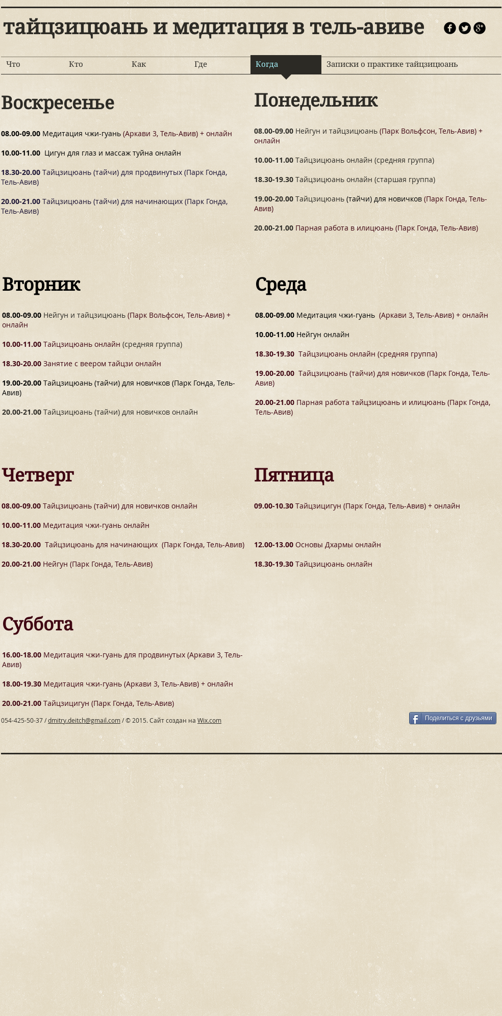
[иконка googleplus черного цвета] (479, 28)
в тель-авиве (358, 27)
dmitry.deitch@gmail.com (84, 720)
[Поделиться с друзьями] (452, 718)
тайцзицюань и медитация (147, 27)
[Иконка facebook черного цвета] (450, 28)
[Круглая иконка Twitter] (465, 28)
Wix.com (209, 720)
